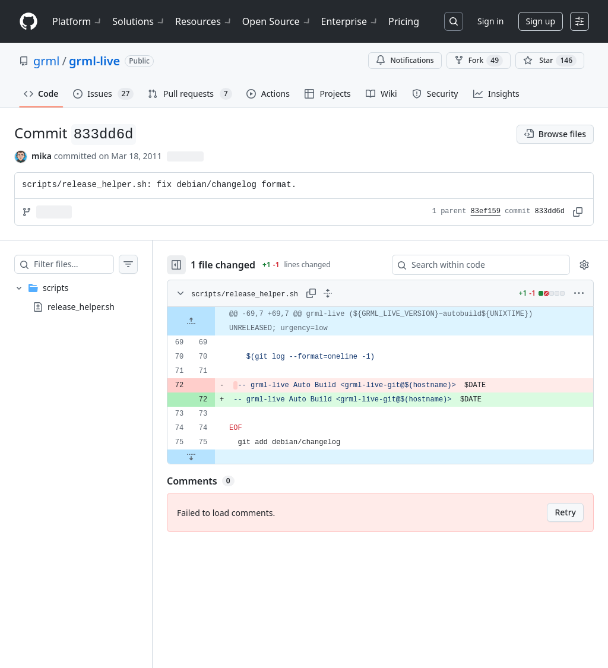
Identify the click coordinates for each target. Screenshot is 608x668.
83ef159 (486, 211)
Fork (478, 61)
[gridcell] (392, 321)
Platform (77, 21)
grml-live (94, 61)
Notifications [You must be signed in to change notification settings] (404, 60)
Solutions (139, 21)
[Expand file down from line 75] (215, 456)
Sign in (490, 21)
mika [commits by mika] (41, 156)
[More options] (578, 293)
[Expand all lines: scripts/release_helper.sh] (351, 293)
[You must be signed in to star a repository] (549, 60)
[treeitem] (88, 297)
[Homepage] (28, 21)
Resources (204, 21)
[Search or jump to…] (454, 21)
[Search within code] (475, 264)
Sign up (540, 21)
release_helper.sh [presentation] (81, 306)
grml (46, 61)
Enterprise (350, 21)
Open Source (277, 21)
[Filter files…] (85, 264)
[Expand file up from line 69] (215, 321)
